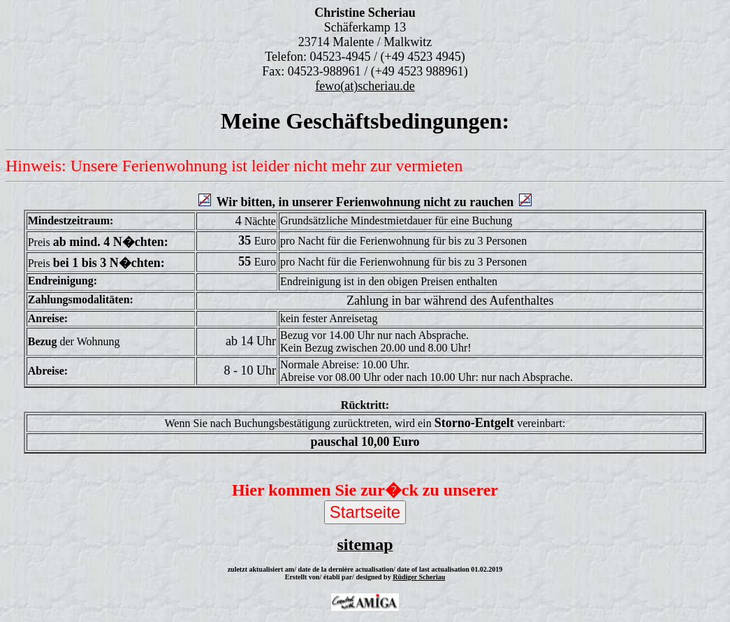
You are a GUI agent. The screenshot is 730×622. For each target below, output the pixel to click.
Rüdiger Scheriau (419, 577)
